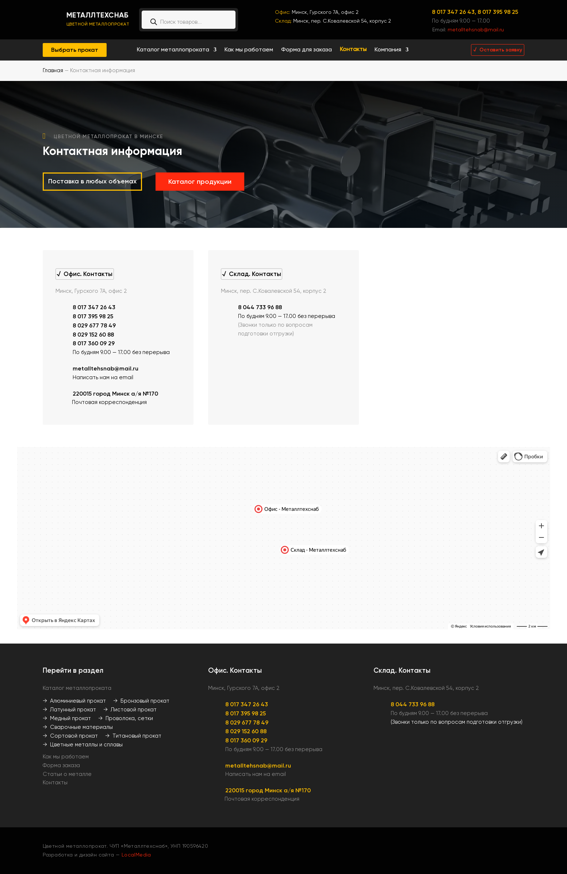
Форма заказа (61, 765)
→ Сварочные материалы (78, 727)
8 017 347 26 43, (455, 11)
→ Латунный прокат (69, 709)
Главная (53, 70)
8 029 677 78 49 (94, 325)
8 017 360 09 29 (94, 343)
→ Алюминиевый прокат (74, 701)
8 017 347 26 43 (94, 307)
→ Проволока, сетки (125, 718)
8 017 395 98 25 (498, 11)
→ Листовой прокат (130, 709)
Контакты (353, 50)
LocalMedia (136, 855)
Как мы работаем (249, 50)
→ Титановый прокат (133, 736)
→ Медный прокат (67, 718)
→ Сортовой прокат (70, 736)
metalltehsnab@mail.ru (476, 29)
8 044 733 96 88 (260, 307)
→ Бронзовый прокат (141, 701)
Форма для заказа (306, 50)
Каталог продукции (199, 182)
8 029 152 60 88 (93, 334)
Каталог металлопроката (173, 50)
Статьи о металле (67, 774)
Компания (388, 50)
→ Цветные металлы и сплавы (83, 744)
